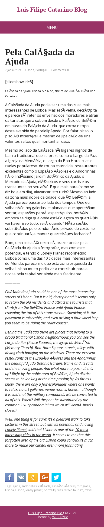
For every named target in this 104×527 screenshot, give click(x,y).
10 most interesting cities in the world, (46, 432)
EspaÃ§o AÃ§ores (53, 171)
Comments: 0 (60, 70)
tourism (78, 490)
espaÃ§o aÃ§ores (63, 486)
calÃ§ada (44, 486)
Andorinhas (85, 171)
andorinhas (29, 486)
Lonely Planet (52, 253)
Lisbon (19, 490)
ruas (60, 490)
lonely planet (34, 490)
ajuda (16, 486)
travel (88, 490)
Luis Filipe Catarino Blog (52, 9)
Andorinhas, (87, 358)
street (68, 490)
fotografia (83, 486)
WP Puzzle (60, 517)
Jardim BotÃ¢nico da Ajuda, (57, 176)
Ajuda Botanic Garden (44, 363)
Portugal (41, 70)
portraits (49, 490)
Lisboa (29, 70)
